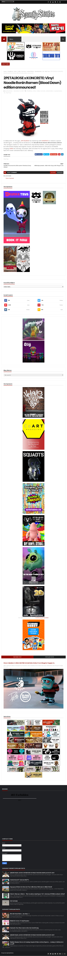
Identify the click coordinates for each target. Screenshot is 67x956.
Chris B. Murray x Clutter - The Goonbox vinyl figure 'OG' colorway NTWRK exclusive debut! (37, 894)
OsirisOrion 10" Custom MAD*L (19, 880)
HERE (11, 148)
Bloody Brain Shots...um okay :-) (19, 914)
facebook (60, 172)
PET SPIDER (14, 901)
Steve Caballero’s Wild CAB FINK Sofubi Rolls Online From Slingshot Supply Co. (29, 663)
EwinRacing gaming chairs (42, 617)
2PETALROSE (25, 141)
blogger (53, 172)
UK (43, 71)
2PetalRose (10, 71)
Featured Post (17, 657)
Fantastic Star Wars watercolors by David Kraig (24, 928)
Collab (19, 71)
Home (5, 71)
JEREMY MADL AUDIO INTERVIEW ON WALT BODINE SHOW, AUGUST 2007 (32, 873)
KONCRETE (45, 141)
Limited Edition (30, 71)
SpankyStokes (38, 71)
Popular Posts (49, 657)
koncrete (23, 71)
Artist (15, 71)
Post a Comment (10, 178)
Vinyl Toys (47, 71)
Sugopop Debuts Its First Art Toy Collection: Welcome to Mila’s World (31, 887)
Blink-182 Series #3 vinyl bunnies (19, 921)
